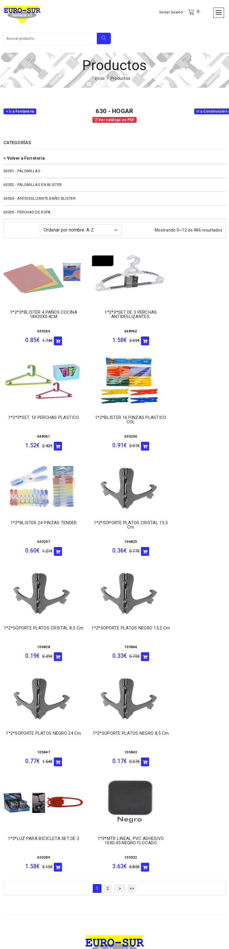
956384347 (141, 829)
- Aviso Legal (16, 861)
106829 (191, 440)
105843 (38, 650)
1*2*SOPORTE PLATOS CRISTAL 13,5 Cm (191, 423)
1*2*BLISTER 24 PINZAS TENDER (114, 420)
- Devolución (69, 831)
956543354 (141, 890)
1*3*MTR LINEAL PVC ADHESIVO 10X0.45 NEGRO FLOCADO (191, 633)
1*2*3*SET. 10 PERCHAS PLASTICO (190, 317)
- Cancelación (17, 831)
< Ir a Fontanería (20, 115)
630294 (38, 440)
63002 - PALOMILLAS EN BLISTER (33, 188)
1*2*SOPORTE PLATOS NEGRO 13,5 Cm (114, 528)
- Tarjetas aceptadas (77, 838)
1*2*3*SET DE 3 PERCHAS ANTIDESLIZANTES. (114, 317)
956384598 (141, 860)
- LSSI (9, 823)
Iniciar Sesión (170, 13)
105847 (191, 545)
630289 (114, 650)
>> (132, 681)
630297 (114, 440)
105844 (114, 545)
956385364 (175, 829)
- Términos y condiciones (27, 853)
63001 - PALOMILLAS (22, 174)
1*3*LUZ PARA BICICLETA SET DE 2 (114, 633)
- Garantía (13, 838)
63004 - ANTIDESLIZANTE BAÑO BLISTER (39, 201)
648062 (114, 334)
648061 (191, 334)
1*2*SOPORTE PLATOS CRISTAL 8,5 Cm (38, 528)
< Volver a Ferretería (24, 161)
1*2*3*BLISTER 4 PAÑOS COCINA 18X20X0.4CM (38, 317)
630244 (38, 334)
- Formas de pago (20, 846)
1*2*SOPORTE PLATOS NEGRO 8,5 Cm (38, 633)
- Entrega (66, 823)
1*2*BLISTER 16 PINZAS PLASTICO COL (38, 423)
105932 (191, 650)
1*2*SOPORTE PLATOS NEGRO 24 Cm (191, 528)
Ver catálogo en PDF (115, 123)
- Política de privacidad (79, 853)
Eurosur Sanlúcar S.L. (58, 929)
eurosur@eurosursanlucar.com (46, 789)
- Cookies (66, 846)
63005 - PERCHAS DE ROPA (27, 215)
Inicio (100, 81)
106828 (38, 545)
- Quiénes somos (73, 815)
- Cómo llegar (16, 815)
